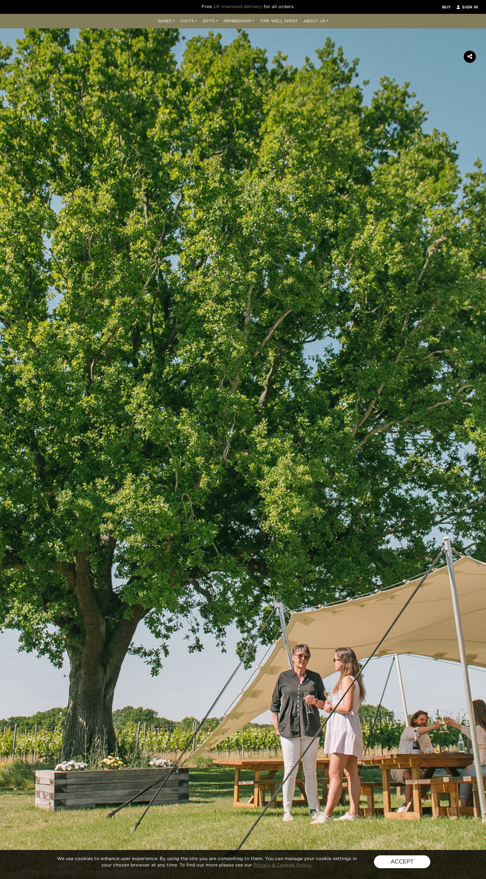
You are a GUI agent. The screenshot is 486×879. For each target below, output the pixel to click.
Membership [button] (237, 21)
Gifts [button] (208, 21)
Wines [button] (165, 21)
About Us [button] (314, 21)
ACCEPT (402, 861)
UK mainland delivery (237, 6)
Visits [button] (187, 21)
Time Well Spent (279, 21)
